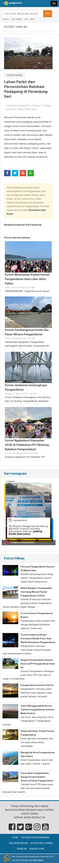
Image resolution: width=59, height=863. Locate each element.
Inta (26, 19)
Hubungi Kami (36, 849)
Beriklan (22, 849)
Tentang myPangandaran (35, 838)
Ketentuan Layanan (42, 843)
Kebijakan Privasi (18, 843)
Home (15, 838)
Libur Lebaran (16, 19)
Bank (32, 19)
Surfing (5, 19)
